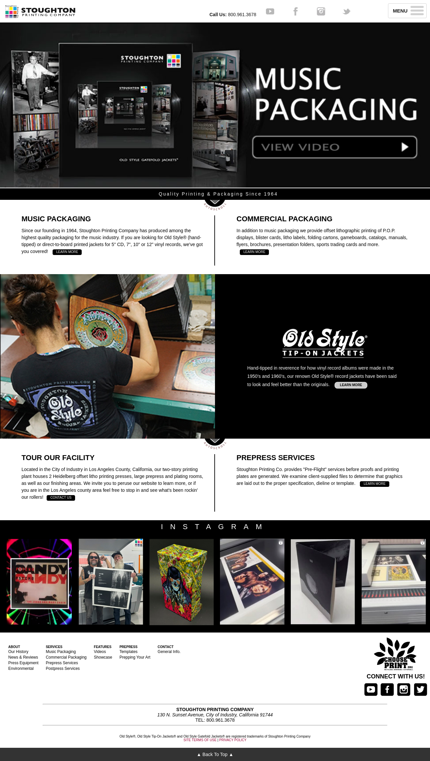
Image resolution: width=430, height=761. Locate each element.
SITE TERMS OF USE (200, 740)
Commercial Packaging (66, 657)
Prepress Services (62, 663)
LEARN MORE (67, 252)
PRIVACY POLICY (232, 740)
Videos (100, 651)
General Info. (169, 651)
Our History (18, 651)
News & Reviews (23, 657)
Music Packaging (61, 651)
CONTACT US (60, 497)
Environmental (21, 668)
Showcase (103, 657)
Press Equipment (23, 663)
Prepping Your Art (134, 657)
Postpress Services (63, 668)
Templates (128, 651)
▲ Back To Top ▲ (214, 754)
